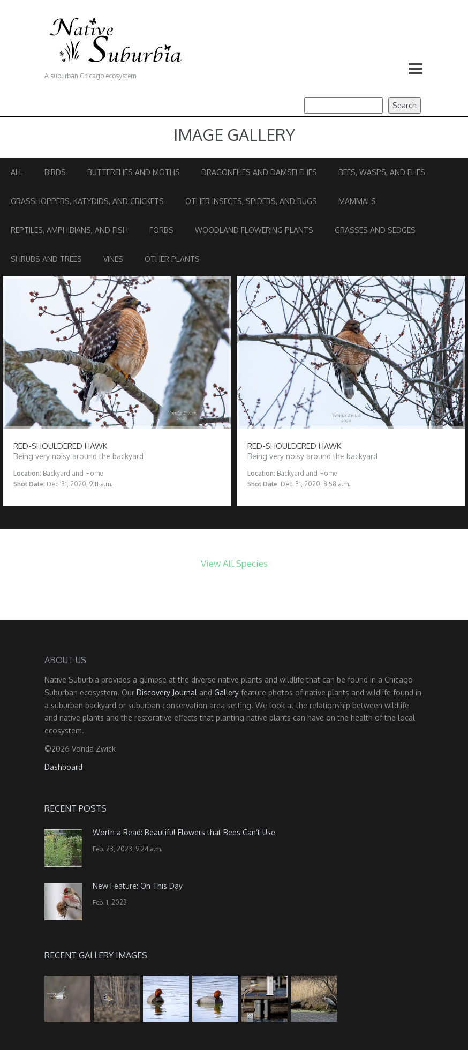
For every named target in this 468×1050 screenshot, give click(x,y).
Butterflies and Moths (133, 172)
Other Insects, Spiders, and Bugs (251, 201)
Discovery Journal (167, 692)
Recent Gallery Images (95, 955)
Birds (55, 172)
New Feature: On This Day (138, 885)
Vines (113, 259)
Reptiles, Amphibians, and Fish (69, 230)
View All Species (234, 563)
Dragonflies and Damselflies (259, 172)
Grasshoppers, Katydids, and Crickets (87, 201)
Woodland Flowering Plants (254, 230)
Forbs (161, 230)
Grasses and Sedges (375, 230)
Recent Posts (75, 808)
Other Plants (172, 259)
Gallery (226, 692)
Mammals (357, 201)
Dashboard (63, 766)
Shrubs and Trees (46, 259)
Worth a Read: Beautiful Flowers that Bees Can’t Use (184, 832)
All (17, 172)
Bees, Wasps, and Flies (381, 172)
